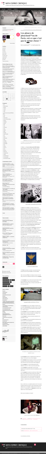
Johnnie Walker (5, 325)
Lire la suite (9, 30)
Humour (5, 123)
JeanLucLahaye (5, 179)
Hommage (5, 121)
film (8, 286)
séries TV (5, 147)
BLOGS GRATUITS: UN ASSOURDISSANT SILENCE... (7, 314)
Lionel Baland (9, 86)
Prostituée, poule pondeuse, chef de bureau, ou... (8, 198)
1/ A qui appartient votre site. (7, 307)
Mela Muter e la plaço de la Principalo (8, 81)
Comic (4, 110)
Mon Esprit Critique (16, 3)
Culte (4, 111)
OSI (4, 135)
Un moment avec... (6, 155)
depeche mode (5, 286)
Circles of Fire (5, 193)
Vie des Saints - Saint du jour (8, 69)
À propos (16, 9)
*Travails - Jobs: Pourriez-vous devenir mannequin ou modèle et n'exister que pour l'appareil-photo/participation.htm (8, 302)
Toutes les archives (5, 61)
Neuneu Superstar (6, 188)
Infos (4, 124)
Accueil (3, 9)
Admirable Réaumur (6, 203)
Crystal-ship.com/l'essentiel (7, 294)
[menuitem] (4, 9)
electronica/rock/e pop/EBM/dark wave (8, 113)
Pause (4, 136)
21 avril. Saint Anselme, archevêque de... (8, 68)
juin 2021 (4, 49)
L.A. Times (4, 312)
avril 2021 (4, 51)
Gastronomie (5, 117)
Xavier (4, 169)
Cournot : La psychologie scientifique (8, 79)
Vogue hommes (5, 297)
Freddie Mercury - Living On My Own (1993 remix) (8, 165)
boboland (11, 286)
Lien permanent (23, 418)
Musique (5, 132)
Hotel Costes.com (5, 298)
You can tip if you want (7, 158)
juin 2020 (4, 59)
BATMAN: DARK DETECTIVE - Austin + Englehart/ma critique (33, 29)
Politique (5, 140)
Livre (4, 128)
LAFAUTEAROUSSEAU (11, 71)
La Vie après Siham (5, 84)
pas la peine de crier (5, 319)
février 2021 (4, 53)
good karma (4, 293)
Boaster (5, 107)
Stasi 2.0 (5, 150)
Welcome (4, 296)
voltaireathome (5, 292)
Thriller (5, 154)
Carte (4, 213)
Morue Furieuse (5, 197)
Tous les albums (12, 43)
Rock (4, 144)
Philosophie (37, 418)
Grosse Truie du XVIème (7, 119)
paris (28, 419)
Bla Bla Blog (11, 84)
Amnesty (4, 304)
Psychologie (5, 143)
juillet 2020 (4, 58)
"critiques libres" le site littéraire (7, 317)
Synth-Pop (5, 151)
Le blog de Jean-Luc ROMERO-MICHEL (7, 77)
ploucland (30, 419)
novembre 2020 (5, 55)
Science (5, 146)
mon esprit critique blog (6, 284)
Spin (3, 318)
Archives (9, 9)
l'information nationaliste (10, 88)
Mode (4, 131)
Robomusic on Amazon (6, 324)
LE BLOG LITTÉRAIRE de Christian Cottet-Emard (9, 67)
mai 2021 (4, 50)
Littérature (5, 127)
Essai (31, 418)
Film (4, 116)
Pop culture (5, 142)
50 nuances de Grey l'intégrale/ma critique (31, 27)
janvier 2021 (4, 54)
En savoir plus (38, 453)
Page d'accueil (40, 27)
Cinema (5, 108)
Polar (4, 139)
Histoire (5, 120)
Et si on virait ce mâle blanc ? (8, 233)
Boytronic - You (5, 245)
